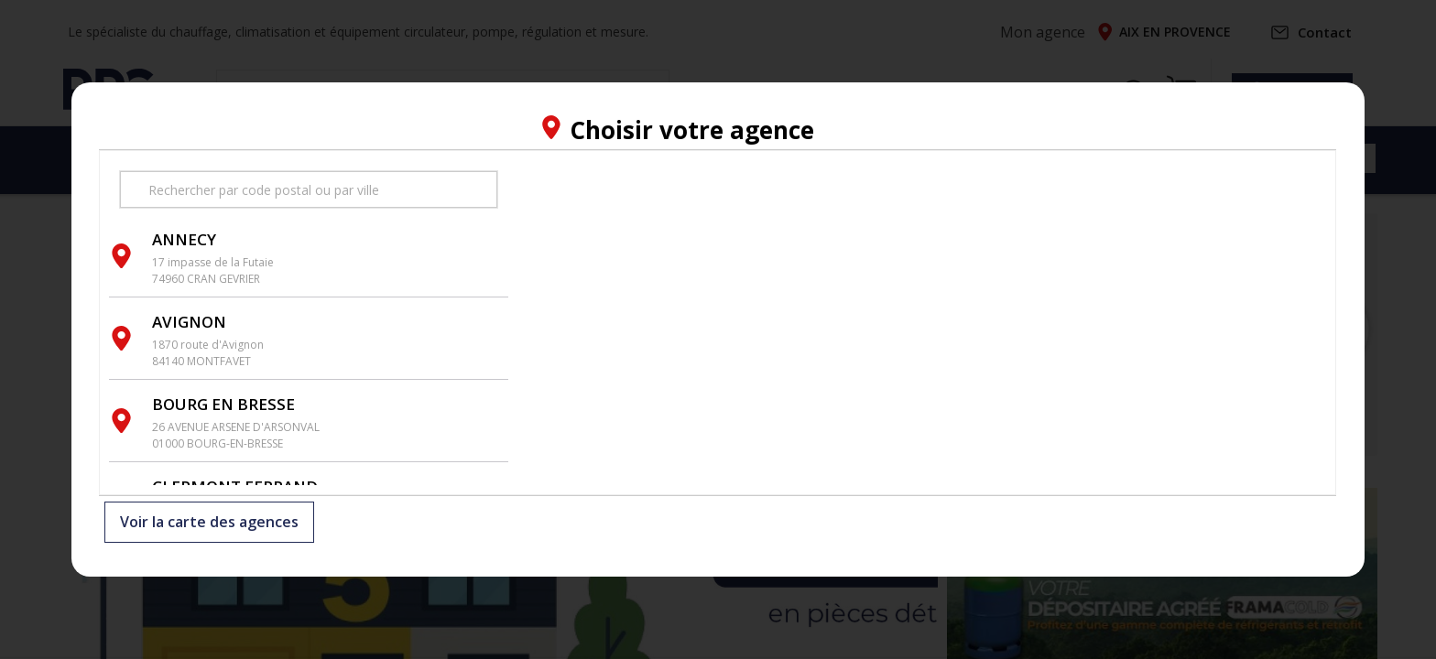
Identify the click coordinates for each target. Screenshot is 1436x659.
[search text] (308, 189)
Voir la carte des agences (209, 523)
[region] (922, 322)
